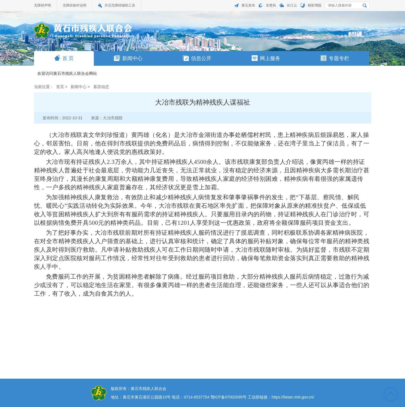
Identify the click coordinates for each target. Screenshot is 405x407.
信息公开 (197, 58)
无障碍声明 (42, 5)
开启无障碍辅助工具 (120, 5)
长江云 (292, 5)
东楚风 (271, 5)
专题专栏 (335, 58)
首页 (60, 86)
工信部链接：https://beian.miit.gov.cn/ (281, 397)
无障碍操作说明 (74, 5)
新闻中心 (128, 58)
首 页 (64, 58)
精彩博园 (314, 5)
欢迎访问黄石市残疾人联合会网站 (67, 74)
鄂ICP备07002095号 (229, 397)
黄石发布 (248, 5)
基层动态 (101, 86)
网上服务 (266, 58)
